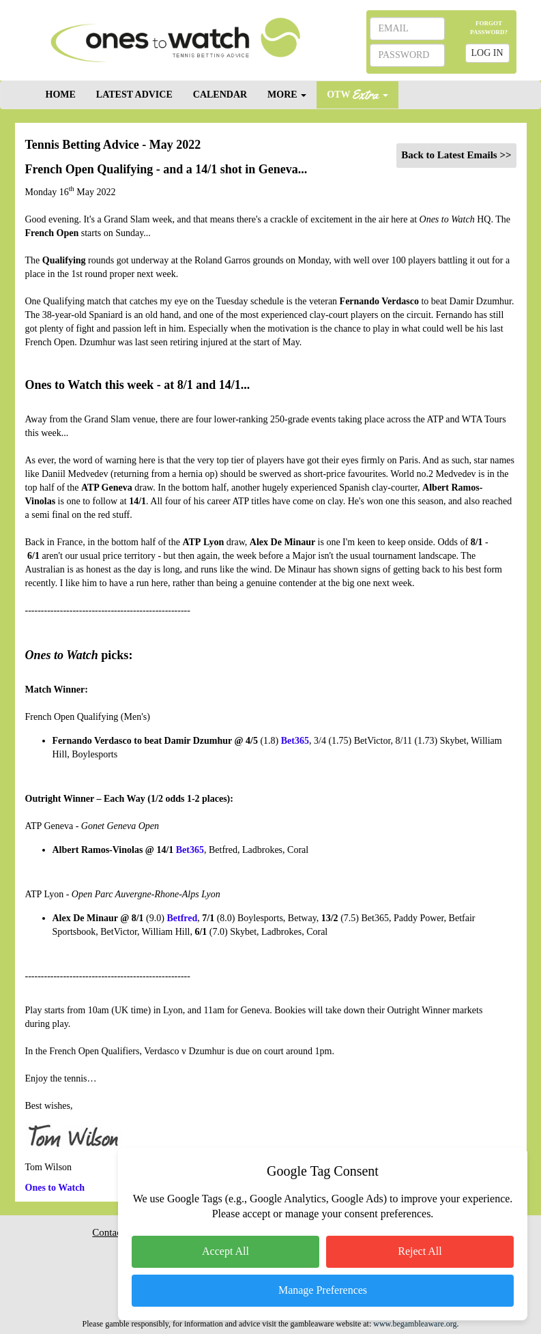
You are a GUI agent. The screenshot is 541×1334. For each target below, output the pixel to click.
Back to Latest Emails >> (456, 154)
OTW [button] (357, 94)
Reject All (419, 1251)
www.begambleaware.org (414, 1324)
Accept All (225, 1251)
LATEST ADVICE (134, 94)
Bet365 (190, 850)
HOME (61, 94)
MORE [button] (286, 94)
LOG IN (487, 53)
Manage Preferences (322, 1290)
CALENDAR (220, 94)
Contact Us (115, 1232)
